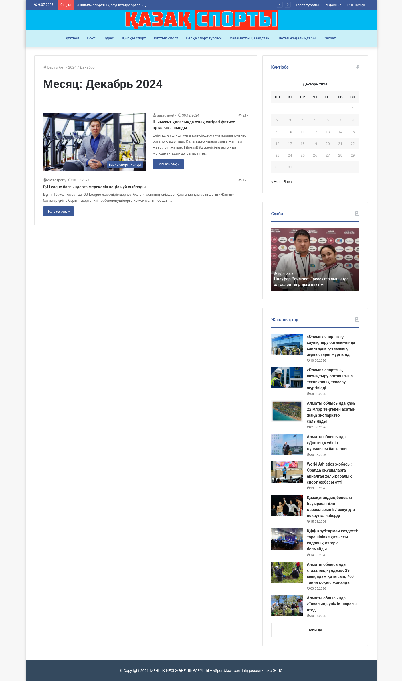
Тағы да (315, 630)
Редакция (332, 5)
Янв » (288, 181)
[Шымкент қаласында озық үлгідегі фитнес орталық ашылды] (94, 142)
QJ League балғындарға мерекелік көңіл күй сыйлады (94, 187)
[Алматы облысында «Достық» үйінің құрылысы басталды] (287, 444)
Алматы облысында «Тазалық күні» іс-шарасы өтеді (332, 604)
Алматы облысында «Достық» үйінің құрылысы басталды (327, 442)
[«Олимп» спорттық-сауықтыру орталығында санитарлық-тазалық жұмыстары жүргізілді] (287, 344)
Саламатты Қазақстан (250, 38)
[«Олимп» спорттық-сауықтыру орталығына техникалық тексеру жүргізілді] (287, 377)
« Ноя (276, 181)
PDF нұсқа (356, 5)
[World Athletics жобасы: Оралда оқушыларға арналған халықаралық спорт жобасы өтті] (287, 472)
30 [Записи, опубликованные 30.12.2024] (277, 167)
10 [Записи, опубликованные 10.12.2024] (290, 132)
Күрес (109, 38)
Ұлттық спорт (166, 38)
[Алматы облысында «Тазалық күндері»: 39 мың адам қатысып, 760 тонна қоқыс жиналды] (287, 572)
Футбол (72, 38)
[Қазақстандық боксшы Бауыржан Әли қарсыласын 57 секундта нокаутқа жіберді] (287, 505)
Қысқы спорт (134, 38)
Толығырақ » (168, 164)
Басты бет (54, 67)
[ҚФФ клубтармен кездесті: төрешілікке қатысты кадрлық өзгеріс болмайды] (287, 539)
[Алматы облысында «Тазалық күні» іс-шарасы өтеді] (287, 605)
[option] (315, 259)
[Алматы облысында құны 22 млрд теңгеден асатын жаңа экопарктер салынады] (287, 411)
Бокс (91, 38)
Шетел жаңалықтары (296, 38)
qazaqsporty (166, 115)
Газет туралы (307, 5)
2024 (72, 67)
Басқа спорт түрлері (204, 38)
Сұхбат (330, 38)
